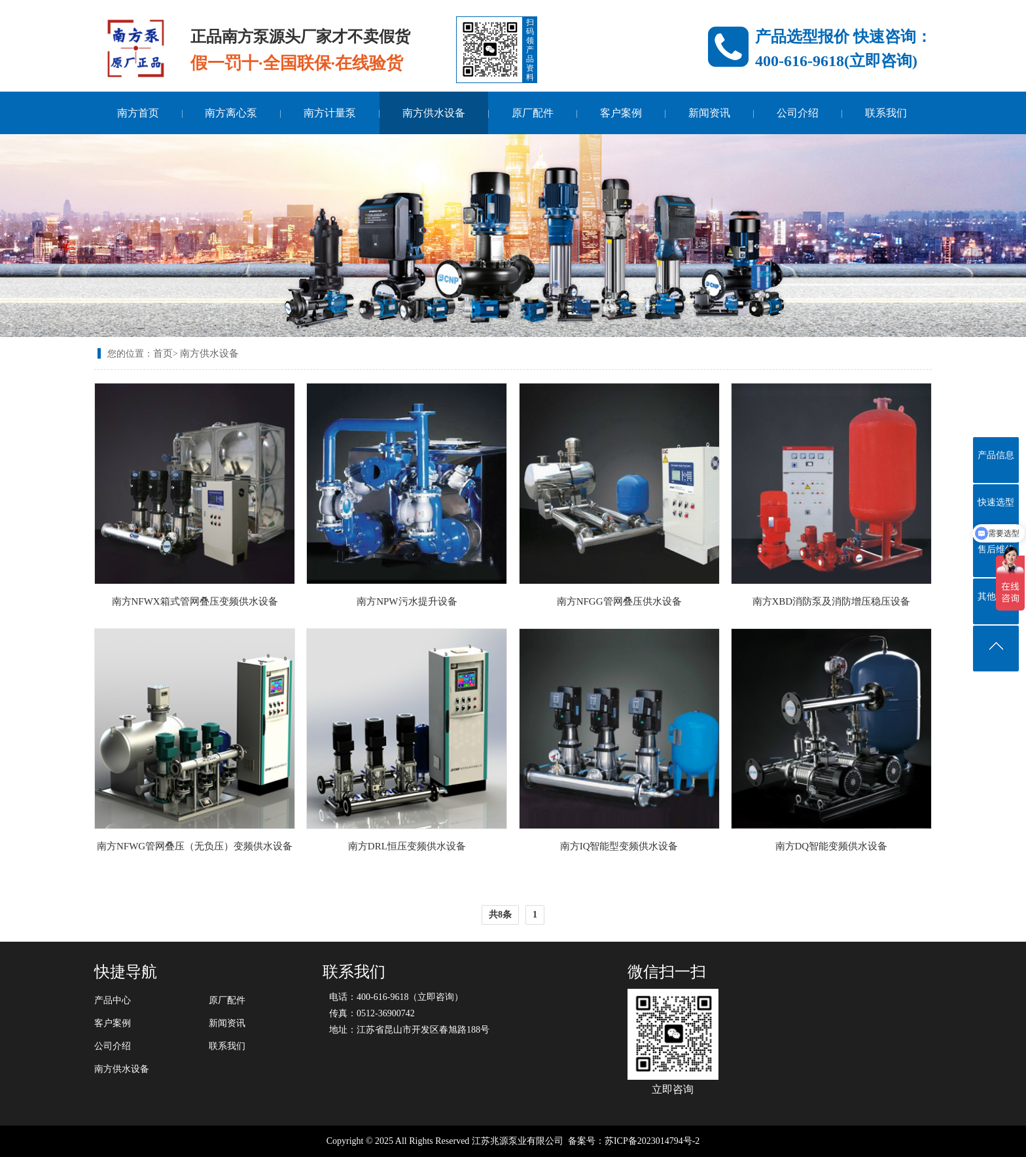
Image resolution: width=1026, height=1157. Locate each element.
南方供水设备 (433, 112)
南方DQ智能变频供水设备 (831, 846)
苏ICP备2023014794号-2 (652, 1141)
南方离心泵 (231, 112)
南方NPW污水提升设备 (407, 601)
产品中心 (112, 1000)
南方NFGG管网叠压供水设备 (619, 601)
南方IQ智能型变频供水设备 (619, 846)
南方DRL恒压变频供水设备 (407, 846)
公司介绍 (798, 112)
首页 (163, 353)
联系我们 (886, 112)
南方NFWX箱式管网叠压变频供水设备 (195, 601)
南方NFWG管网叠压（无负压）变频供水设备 (194, 846)
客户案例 (621, 112)
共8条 (500, 914)
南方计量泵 (330, 112)
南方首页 (138, 112)
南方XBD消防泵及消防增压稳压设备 (831, 601)
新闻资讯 (709, 112)
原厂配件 (533, 112)
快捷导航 (125, 971)
